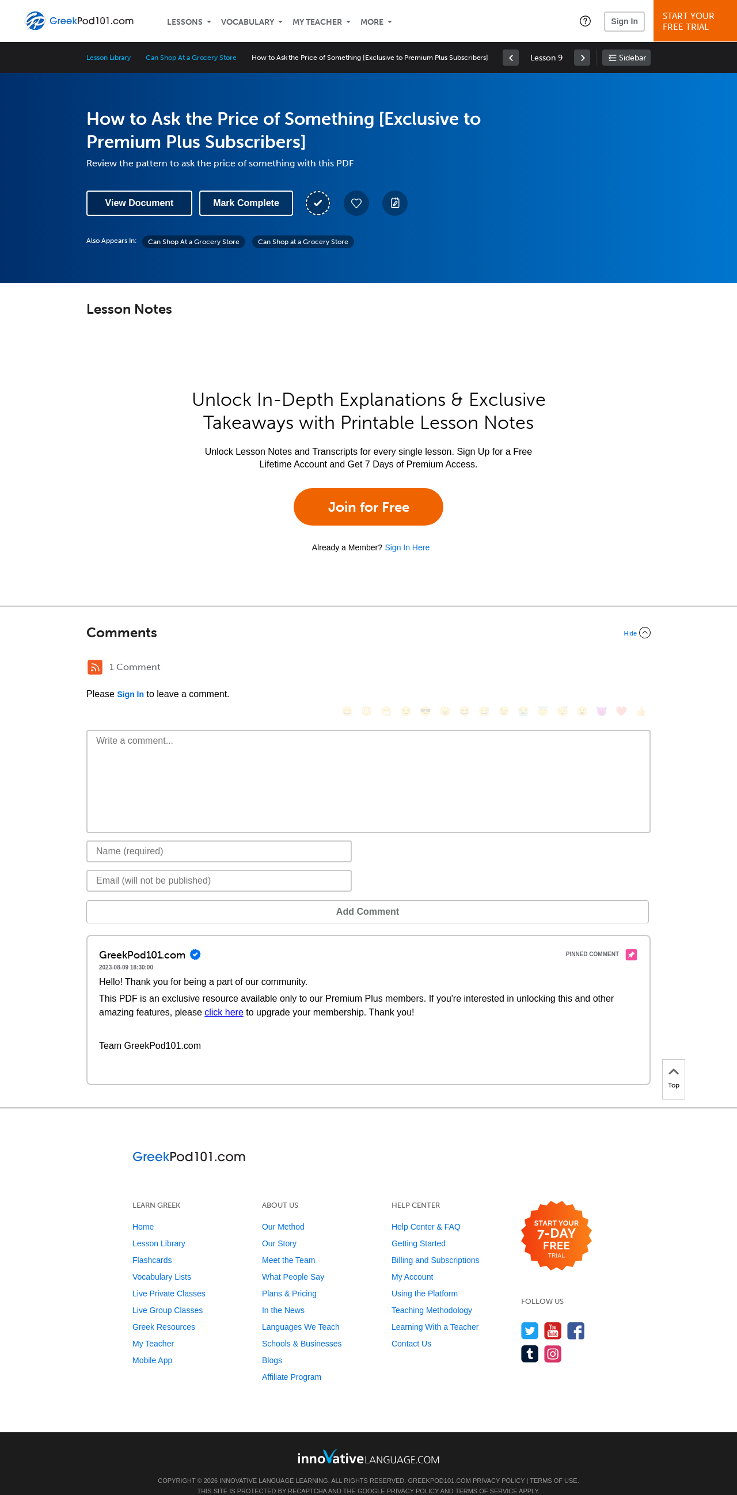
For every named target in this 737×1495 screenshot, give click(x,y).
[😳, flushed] (367, 669)
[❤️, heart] (621, 669)
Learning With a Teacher (435, 1309)
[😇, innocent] (543, 669)
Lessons (185, 22)
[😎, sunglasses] (425, 669)
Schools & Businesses (302, 1326)
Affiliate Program (291, 1359)
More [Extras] (371, 22)
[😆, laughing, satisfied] (464, 669)
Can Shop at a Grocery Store (303, 242)
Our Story (279, 1226)
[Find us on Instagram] (553, 1336)
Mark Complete (246, 203)
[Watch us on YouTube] (553, 1313)
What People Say (293, 1259)
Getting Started (419, 1226)
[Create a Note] (395, 203)
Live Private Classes (169, 1276)
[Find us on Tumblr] (530, 1336)
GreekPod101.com (439, 1463)
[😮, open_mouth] (582, 669)
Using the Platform (425, 1276)
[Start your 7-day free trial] (556, 1219)
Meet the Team (288, 1242)
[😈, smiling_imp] (601, 669)
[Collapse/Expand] (368, 632)
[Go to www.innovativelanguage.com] (368, 1439)
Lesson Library (108, 58)
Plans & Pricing (289, 1276)
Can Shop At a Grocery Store (191, 58)
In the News (283, 1293)
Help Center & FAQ (426, 1209)
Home (143, 1209)
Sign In (624, 21)
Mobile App (152, 1343)
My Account (412, 1259)
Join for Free (368, 507)
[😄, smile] (347, 669)
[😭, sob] (523, 669)
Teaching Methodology (432, 1293)
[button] (585, 20)
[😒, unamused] (406, 669)
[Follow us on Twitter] (530, 1313)
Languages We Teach (301, 1309)
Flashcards (152, 1242)
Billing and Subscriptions (436, 1242)
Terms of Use (554, 1463)
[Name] (219, 834)
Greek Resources (163, 1309)
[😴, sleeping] (562, 669)
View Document (139, 203)
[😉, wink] (504, 669)
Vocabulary (247, 22)
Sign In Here (407, 547)
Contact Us (411, 1326)
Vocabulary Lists (161, 1259)
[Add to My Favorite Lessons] (356, 203)
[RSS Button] (95, 667)
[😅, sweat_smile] (484, 669)
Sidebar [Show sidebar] (632, 58)
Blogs (272, 1343)
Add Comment (146, 894)
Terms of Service (486, 1473)
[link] (511, 58)
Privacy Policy (499, 1463)
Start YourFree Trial (697, 21)
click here (224, 995)
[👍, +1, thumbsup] (641, 669)
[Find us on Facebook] (576, 1313)
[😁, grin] (386, 669)
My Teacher (317, 22)
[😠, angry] (445, 669)
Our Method (283, 1209)
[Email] (219, 863)
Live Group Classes (167, 1293)
